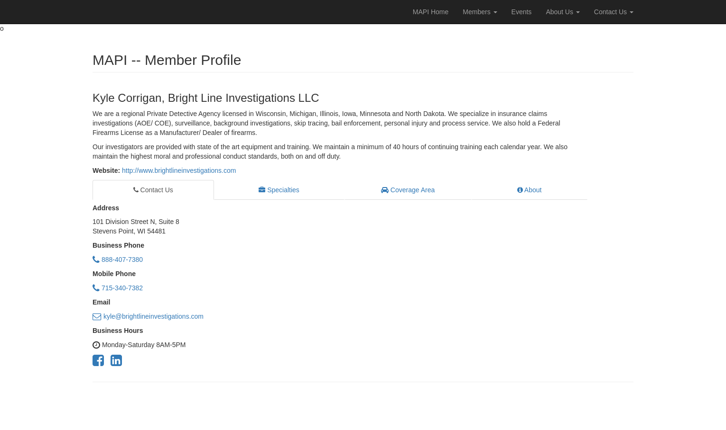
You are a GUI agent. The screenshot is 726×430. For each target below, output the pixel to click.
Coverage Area (408, 190)
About (529, 190)
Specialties (279, 190)
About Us (562, 12)
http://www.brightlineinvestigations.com (179, 170)
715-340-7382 (118, 288)
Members (480, 12)
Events (522, 12)
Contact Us (613, 12)
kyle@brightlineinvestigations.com (148, 316)
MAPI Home (430, 12)
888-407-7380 (118, 259)
